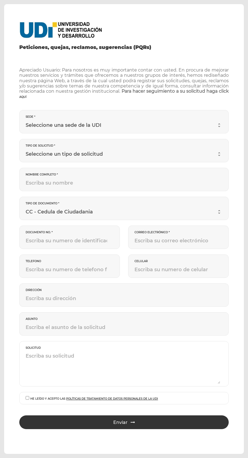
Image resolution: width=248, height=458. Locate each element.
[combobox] (123, 125)
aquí (22, 97)
